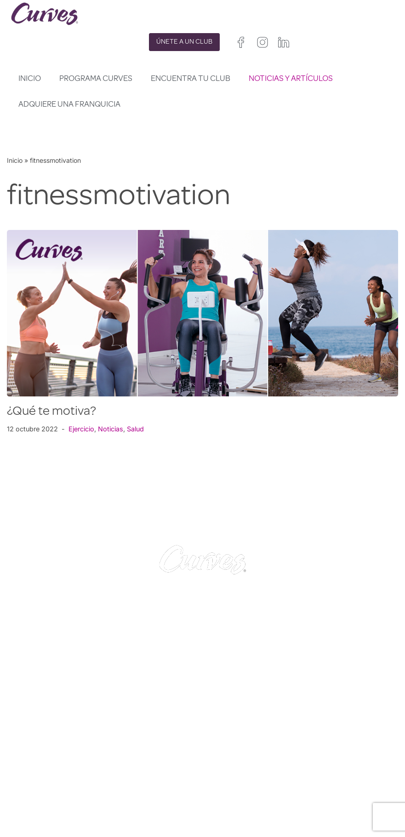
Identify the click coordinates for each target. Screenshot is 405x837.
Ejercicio (82, 429)
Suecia (285, 805)
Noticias (111, 429)
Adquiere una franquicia (69, 105)
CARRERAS (28, 775)
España (213, 805)
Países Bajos (221, 817)
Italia (238, 805)
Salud (136, 429)
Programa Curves (95, 79)
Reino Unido (220, 782)
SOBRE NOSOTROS (42, 787)
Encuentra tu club (190, 79)
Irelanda (257, 782)
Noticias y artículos (291, 79)
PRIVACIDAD (127, 764)
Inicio (29, 79)
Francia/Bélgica (226, 793)
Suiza (260, 805)
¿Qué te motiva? (51, 412)
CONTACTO (29, 764)
